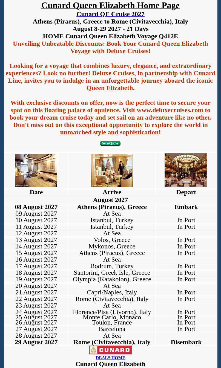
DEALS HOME (110, 357)
